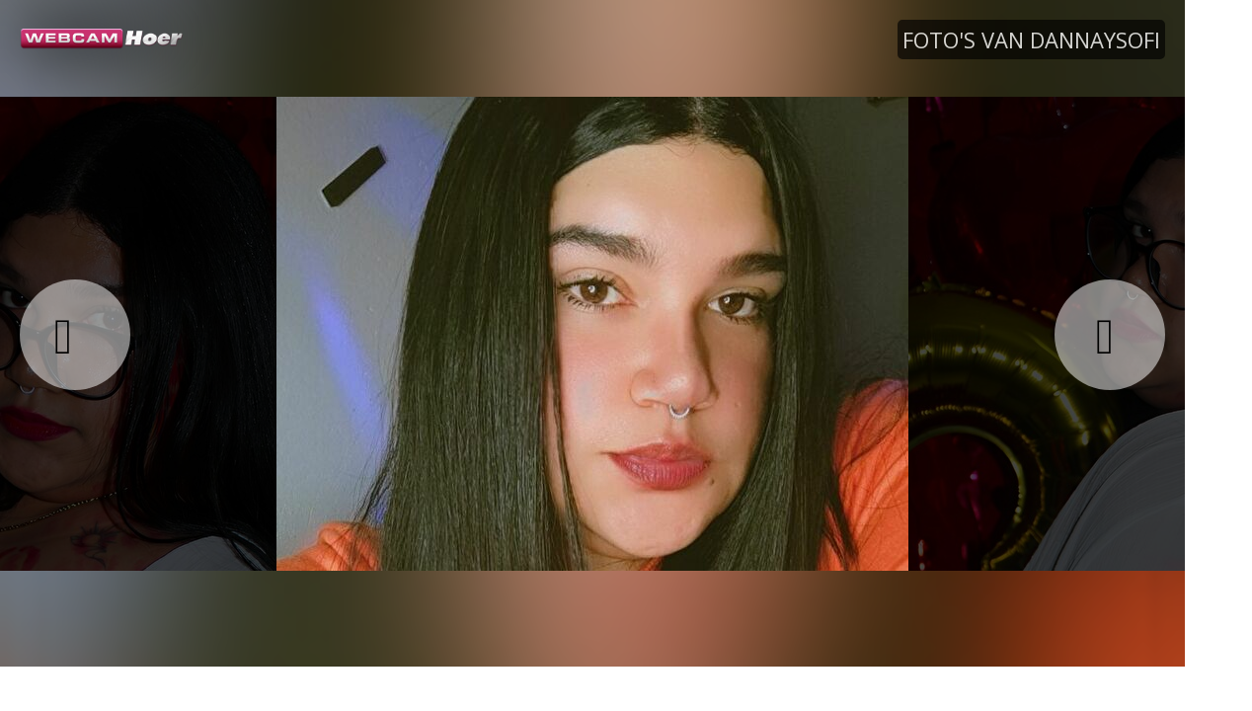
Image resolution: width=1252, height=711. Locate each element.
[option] (592, 333)
